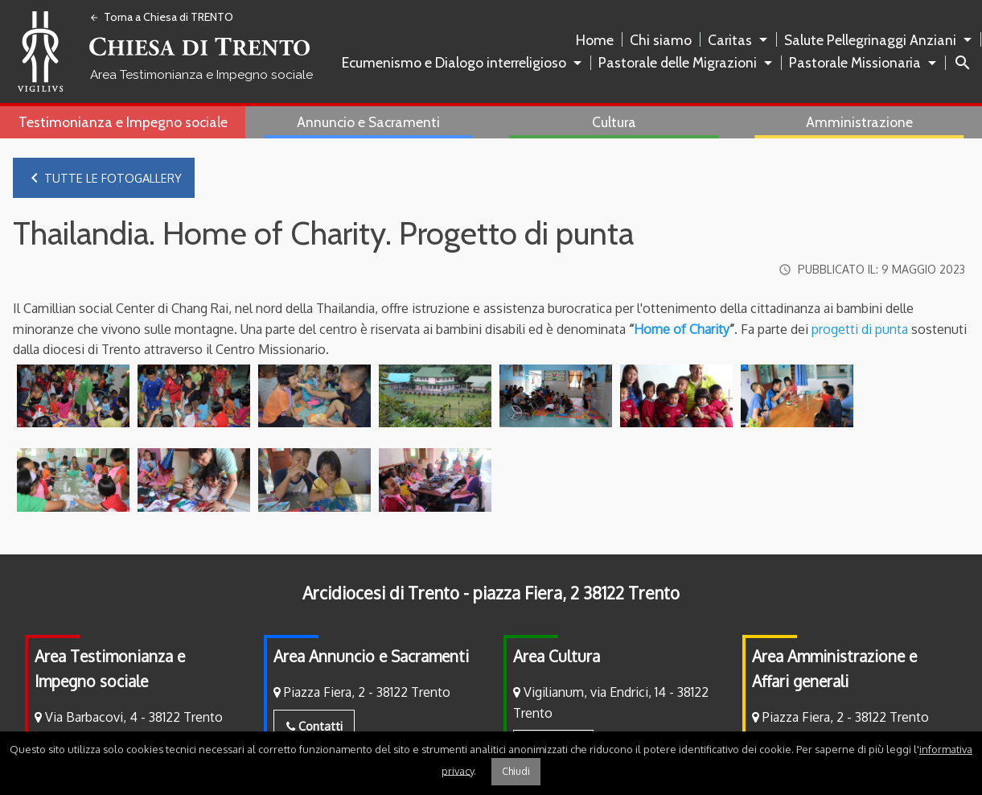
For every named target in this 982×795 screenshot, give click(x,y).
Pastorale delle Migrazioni (677, 62)
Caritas (730, 39)
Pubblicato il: (870, 270)
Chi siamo (661, 39)
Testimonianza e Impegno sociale (123, 121)
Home (595, 39)
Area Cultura (556, 658)
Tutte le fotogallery (103, 177)
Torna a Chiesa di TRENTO (161, 17)
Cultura (614, 121)
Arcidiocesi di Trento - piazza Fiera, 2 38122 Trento (491, 594)
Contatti (314, 727)
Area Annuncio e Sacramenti (371, 658)
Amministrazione (859, 121)
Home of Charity (681, 330)
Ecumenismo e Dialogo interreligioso (454, 62)
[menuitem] (598, 40)
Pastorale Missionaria (855, 62)
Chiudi (516, 771)
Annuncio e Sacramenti (368, 121)
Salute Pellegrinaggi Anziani (870, 39)
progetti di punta (858, 330)
